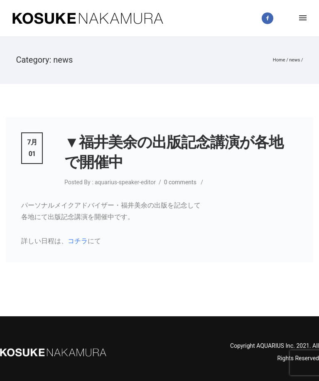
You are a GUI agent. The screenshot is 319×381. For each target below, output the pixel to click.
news (294, 60)
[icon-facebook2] (269, 18)
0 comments (180, 182)
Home (279, 60)
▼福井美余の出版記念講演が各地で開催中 (173, 152)
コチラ (78, 241)
